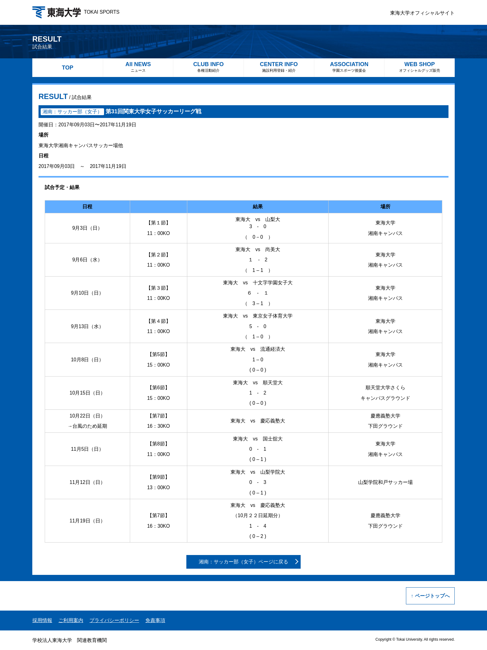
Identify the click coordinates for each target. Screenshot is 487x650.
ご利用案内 (70, 620)
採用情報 (42, 620)
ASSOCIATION (349, 67)
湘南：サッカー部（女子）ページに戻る (243, 561)
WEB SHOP (420, 67)
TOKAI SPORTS (76, 12)
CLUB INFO (208, 67)
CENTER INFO (279, 67)
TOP (67, 68)
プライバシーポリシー (114, 620)
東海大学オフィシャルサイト (422, 13)
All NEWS (138, 67)
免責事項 (155, 620)
